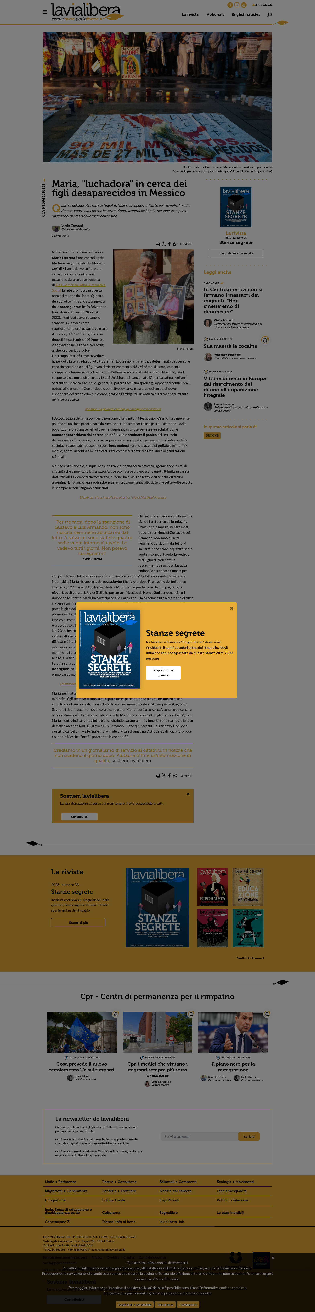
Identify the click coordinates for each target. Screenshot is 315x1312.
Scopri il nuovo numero (164, 672)
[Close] (233, 608)
